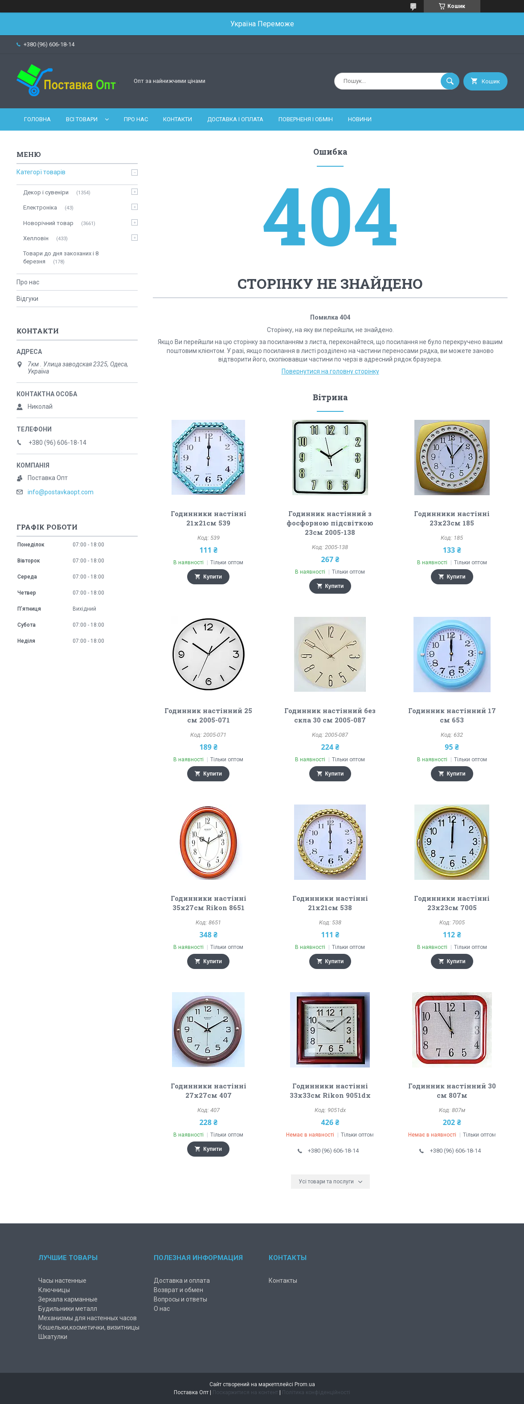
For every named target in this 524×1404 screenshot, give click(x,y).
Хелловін (36, 238)
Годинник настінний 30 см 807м (452, 1090)
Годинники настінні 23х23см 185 (452, 518)
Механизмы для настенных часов (87, 1318)
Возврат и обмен (178, 1289)
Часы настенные (62, 1280)
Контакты (283, 1280)
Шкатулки (52, 1336)
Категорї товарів (41, 172)
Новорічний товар (48, 223)
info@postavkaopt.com (61, 492)
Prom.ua (305, 1384)
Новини (360, 119)
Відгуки (27, 298)
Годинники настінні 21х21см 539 (208, 518)
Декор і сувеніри (46, 192)
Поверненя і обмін (305, 119)
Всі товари (82, 119)
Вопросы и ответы (180, 1299)
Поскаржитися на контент (245, 1392)
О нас (162, 1308)
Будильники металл (67, 1308)
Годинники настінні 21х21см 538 (330, 903)
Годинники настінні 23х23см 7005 (452, 903)
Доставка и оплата (182, 1280)
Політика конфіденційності (316, 1392)
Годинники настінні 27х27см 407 (208, 1090)
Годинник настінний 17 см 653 (452, 715)
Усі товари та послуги (326, 1181)
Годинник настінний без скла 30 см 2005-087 (330, 715)
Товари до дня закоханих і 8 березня (60, 257)
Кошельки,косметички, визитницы (88, 1327)
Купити (212, 577)
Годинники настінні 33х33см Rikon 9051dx (330, 1090)
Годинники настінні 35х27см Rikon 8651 (208, 903)
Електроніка (40, 207)
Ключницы (54, 1289)
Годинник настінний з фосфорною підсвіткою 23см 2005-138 (330, 523)
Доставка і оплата (235, 119)
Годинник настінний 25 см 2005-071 (208, 715)
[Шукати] (450, 81)
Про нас (136, 119)
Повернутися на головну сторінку (330, 371)
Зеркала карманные (68, 1299)
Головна (37, 119)
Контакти (177, 119)
